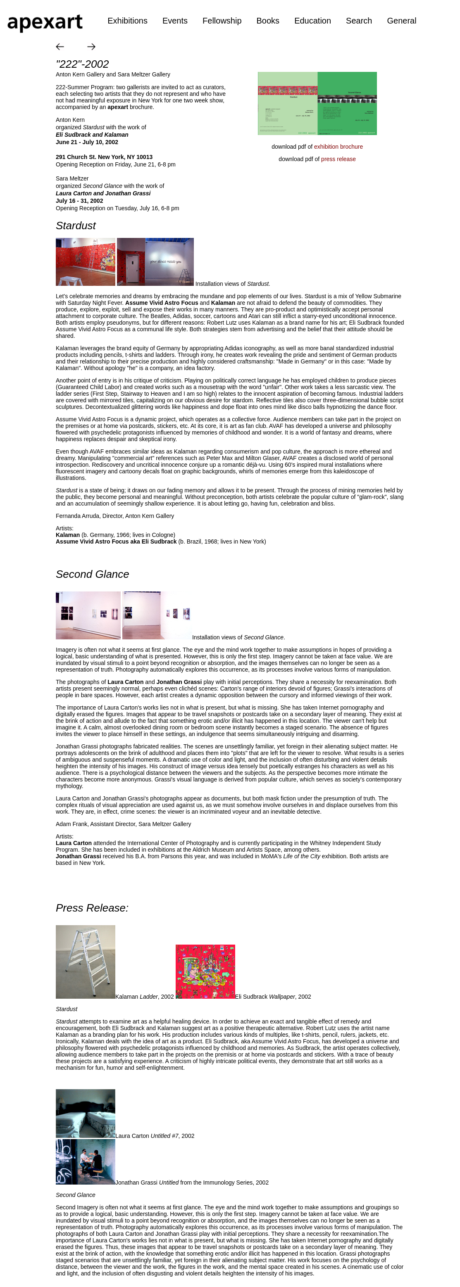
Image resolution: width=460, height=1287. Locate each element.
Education (312, 20)
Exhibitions (127, 20)
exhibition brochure (338, 146)
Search (359, 20)
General (401, 20)
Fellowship (222, 20)
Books (268, 20)
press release (338, 159)
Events (175, 20)
